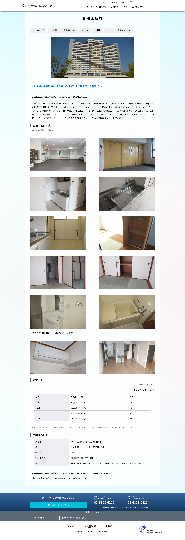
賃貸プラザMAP (132, 30)
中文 (122, 2)
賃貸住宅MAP (73, 30)
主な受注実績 (137, 6)
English (115, 2)
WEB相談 (56, 30)
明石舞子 (65, 519)
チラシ (116, 30)
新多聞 (78, 519)
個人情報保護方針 (90, 527)
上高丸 (84, 519)
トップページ (39, 30)
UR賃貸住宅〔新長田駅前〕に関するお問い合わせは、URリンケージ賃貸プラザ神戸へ (73, 474)
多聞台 (71, 519)
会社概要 (71, 527)
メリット (89, 30)
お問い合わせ (155, 5)
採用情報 (114, 6)
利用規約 (109, 527)
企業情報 (102, 6)
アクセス (106, 2)
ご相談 (103, 30)
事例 (125, 6)
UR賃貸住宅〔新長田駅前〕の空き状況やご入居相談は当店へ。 (62, 97)
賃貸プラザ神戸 (39, 519)
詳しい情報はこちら (42, 478)
